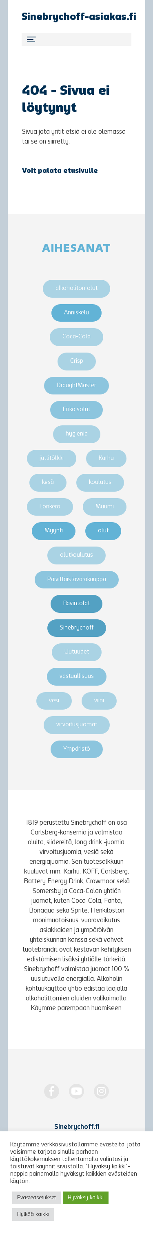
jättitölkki (52, 458)
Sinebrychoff (76, 628)
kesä (48, 482)
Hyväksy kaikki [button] (86, 1197)
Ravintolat (76, 604)
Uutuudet (76, 652)
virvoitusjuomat (76, 725)
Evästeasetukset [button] (36, 1197)
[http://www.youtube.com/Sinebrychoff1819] (76, 1091)
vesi (54, 701)
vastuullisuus (77, 676)
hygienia (77, 434)
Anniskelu (76, 313)
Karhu (106, 458)
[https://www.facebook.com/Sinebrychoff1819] (51, 1091)
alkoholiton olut (76, 288)
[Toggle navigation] (76, 39)
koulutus (100, 482)
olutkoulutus (76, 555)
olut (103, 531)
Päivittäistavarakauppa (76, 580)
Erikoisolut (76, 410)
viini (99, 701)
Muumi (104, 507)
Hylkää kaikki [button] (33, 1214)
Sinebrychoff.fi (76, 1127)
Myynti (53, 531)
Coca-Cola (76, 337)
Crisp (76, 361)
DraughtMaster (76, 386)
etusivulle (80, 171)
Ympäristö (76, 749)
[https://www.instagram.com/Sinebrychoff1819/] (101, 1091)
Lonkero (50, 507)
